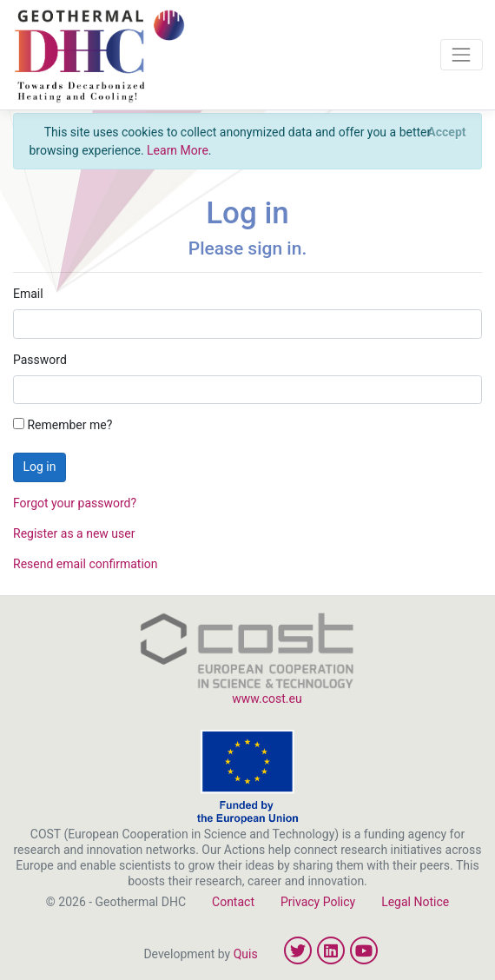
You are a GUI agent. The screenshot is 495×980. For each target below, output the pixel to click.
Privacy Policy (317, 902)
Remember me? (62, 425)
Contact (233, 902)
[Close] (446, 132)
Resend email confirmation (85, 564)
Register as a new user (74, 533)
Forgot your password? (74, 503)
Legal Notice (415, 902)
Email (28, 294)
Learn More (177, 150)
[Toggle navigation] (461, 54)
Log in (39, 466)
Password (40, 360)
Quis (246, 954)
